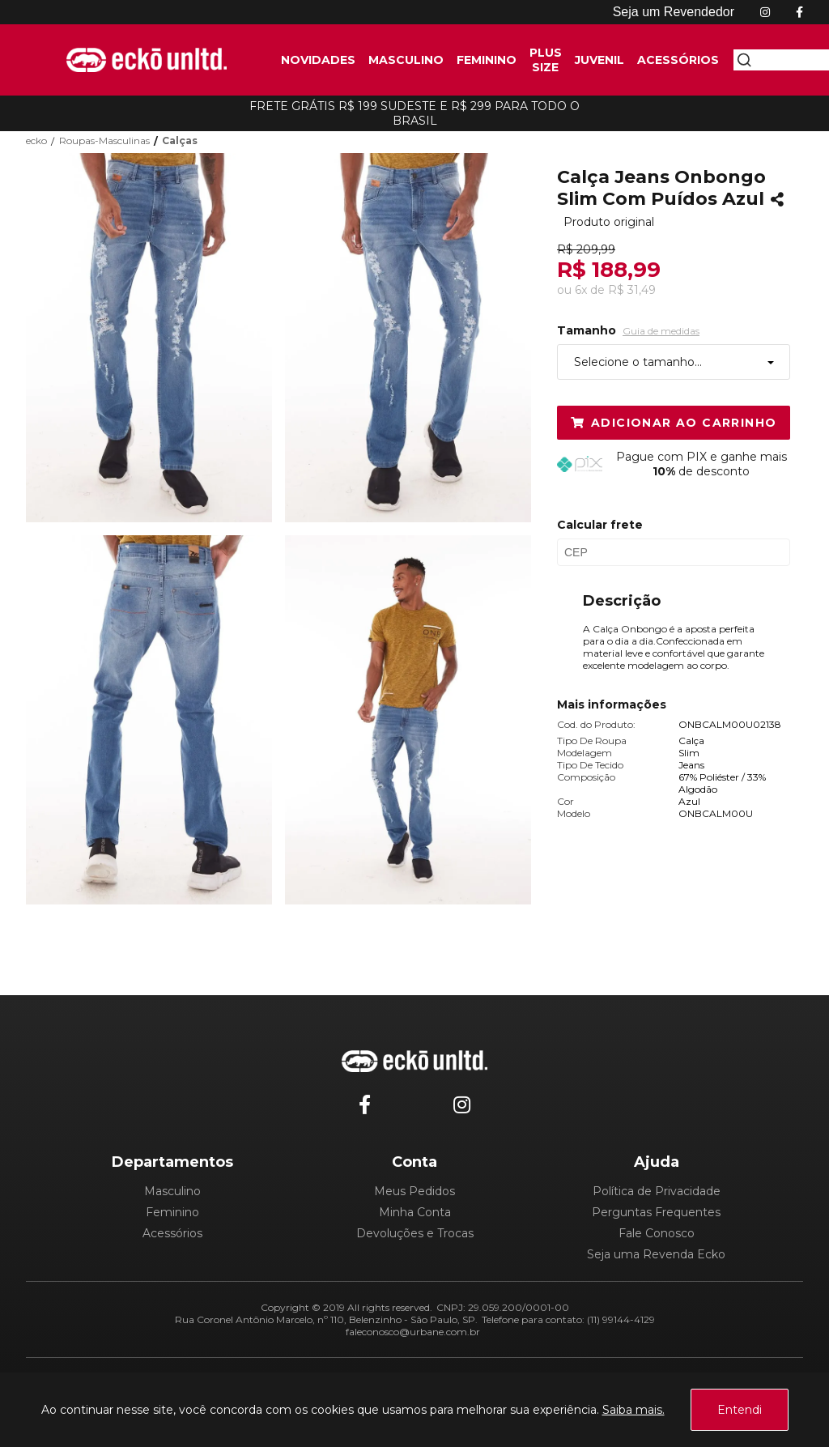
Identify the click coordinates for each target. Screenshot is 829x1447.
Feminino (172, 1212)
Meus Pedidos (414, 1191)
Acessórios (172, 1233)
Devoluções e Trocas (415, 1233)
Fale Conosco (657, 1233)
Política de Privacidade (657, 1191)
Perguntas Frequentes (656, 1212)
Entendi (739, 1409)
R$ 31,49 (632, 290)
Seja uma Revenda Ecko (656, 1254)
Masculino (172, 1191)
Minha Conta (415, 1212)
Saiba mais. (633, 1409)
